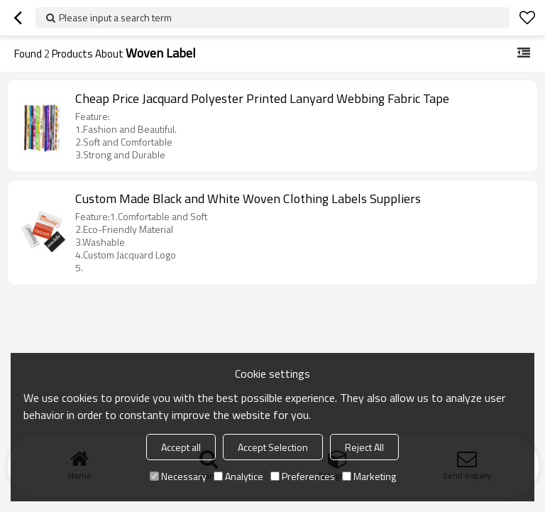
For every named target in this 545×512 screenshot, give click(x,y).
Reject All (364, 447)
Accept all (181, 447)
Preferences (302, 476)
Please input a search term (115, 17)
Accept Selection (273, 447)
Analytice (238, 476)
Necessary (178, 476)
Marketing (369, 476)
